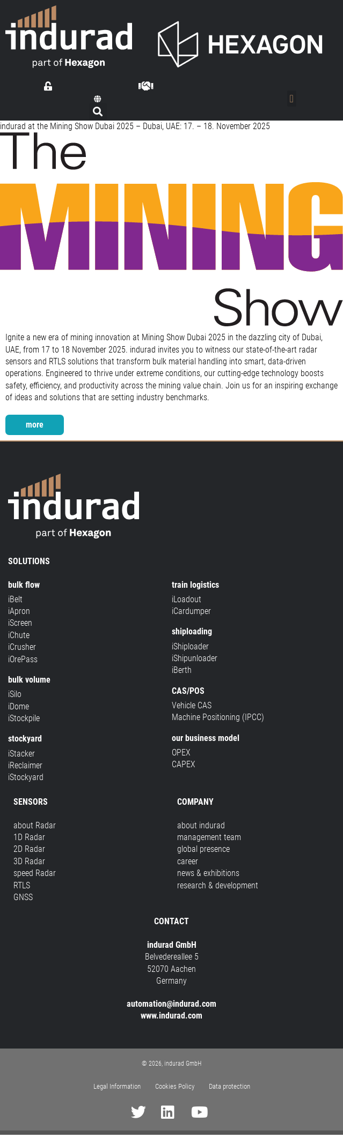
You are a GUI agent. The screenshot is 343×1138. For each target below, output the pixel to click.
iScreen (20, 623)
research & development (217, 885)
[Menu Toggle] (291, 99)
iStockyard (25, 777)
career (187, 861)
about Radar (34, 825)
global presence (203, 849)
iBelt (15, 599)
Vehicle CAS (191, 705)
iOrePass (23, 659)
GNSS (23, 897)
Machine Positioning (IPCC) (218, 717)
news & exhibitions (208, 873)
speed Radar (34, 873)
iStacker (21, 753)
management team (209, 837)
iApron (19, 611)
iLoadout (186, 599)
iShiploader (190, 646)
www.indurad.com (171, 1015)
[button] (97, 99)
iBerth (182, 670)
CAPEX (183, 764)
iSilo (14, 694)
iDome (18, 706)
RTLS (21, 885)
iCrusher (22, 647)
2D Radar (29, 849)
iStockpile (24, 718)
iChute (19, 635)
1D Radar (29, 837)
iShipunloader (194, 658)
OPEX (181, 752)
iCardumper (191, 611)
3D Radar (29, 861)
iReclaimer (25, 765)
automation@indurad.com (171, 1004)
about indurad (201, 825)
